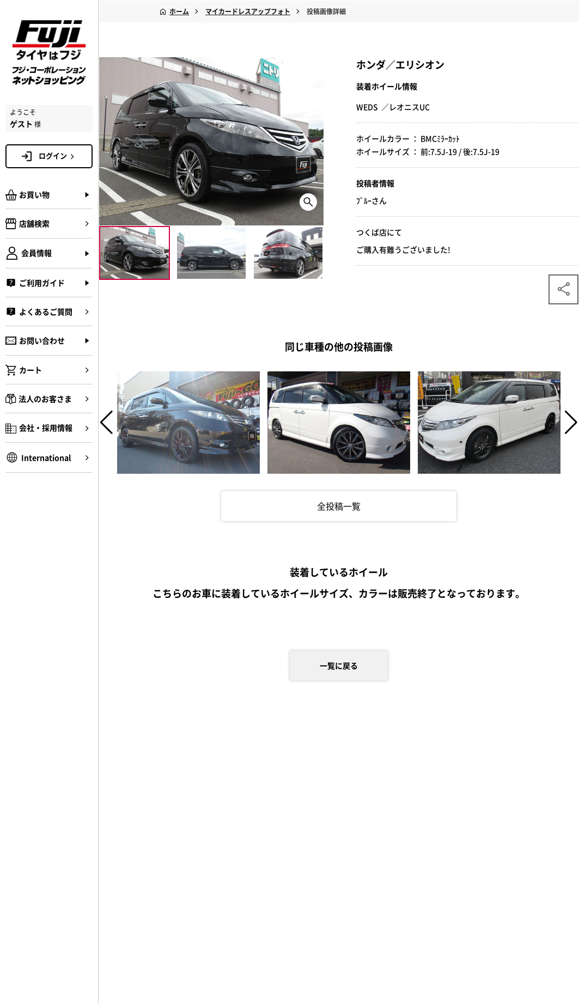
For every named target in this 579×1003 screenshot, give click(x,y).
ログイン (58, 155)
